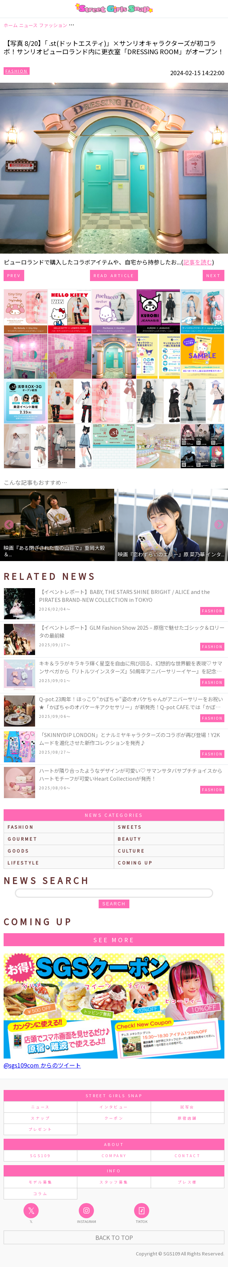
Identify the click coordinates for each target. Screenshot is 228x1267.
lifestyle (23, 862)
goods (18, 851)
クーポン (114, 1118)
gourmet (22, 839)
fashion (21, 827)
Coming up (135, 862)
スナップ (40, 1118)
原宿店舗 (187, 1118)
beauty (130, 839)
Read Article (114, 275)
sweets (130, 827)
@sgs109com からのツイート (42, 1065)
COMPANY (114, 1155)
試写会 (187, 1106)
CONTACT (188, 1155)
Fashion (16, 71)
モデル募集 (41, 1182)
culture (131, 851)
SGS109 (40, 1155)
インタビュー (113, 1106)
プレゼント (41, 1129)
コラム (40, 1193)
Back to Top (114, 1237)
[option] (57, 525)
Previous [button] (9, 525)
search (113, 903)
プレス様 (187, 1182)
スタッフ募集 (113, 1182)
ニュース (40, 1106)
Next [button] (219, 525)
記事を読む (197, 262)
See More (113, 939)
